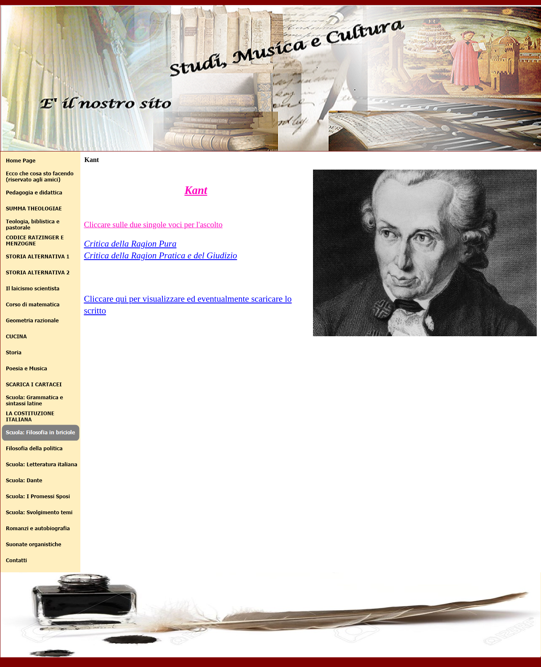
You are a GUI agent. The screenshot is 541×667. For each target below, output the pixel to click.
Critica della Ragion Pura (130, 244)
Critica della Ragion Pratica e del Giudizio (160, 255)
